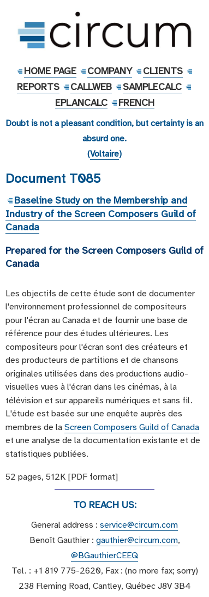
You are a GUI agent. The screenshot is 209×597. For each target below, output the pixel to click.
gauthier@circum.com (137, 540)
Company (109, 71)
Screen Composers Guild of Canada (131, 427)
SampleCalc (152, 87)
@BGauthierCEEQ (104, 555)
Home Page (50, 71)
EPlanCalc (81, 103)
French (136, 103)
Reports (38, 87)
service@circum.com (139, 525)
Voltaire (104, 153)
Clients (163, 71)
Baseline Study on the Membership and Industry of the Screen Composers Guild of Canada (100, 213)
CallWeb (91, 87)
